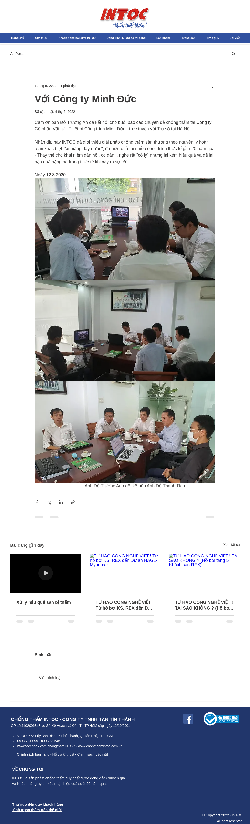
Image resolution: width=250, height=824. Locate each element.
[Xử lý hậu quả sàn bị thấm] (45, 573)
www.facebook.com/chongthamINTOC (46, 746)
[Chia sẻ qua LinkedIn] (61, 502)
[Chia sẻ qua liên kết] (73, 502)
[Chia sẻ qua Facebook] (37, 502)
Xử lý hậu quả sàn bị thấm (43, 602)
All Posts (17, 53)
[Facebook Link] (188, 719)
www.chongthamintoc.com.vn (100, 746)
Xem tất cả (231, 544)
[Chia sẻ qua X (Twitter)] (49, 502)
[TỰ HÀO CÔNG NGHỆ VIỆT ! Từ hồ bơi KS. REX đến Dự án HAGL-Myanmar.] (125, 573)
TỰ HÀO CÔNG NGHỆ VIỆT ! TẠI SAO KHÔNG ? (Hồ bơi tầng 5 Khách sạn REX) (204, 605)
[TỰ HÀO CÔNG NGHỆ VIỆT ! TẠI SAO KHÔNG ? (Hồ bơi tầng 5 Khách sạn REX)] (204, 573)
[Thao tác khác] (212, 86)
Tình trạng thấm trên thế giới (37, 810)
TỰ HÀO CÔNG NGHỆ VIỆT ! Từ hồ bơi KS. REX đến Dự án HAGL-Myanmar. (125, 605)
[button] (233, 53)
